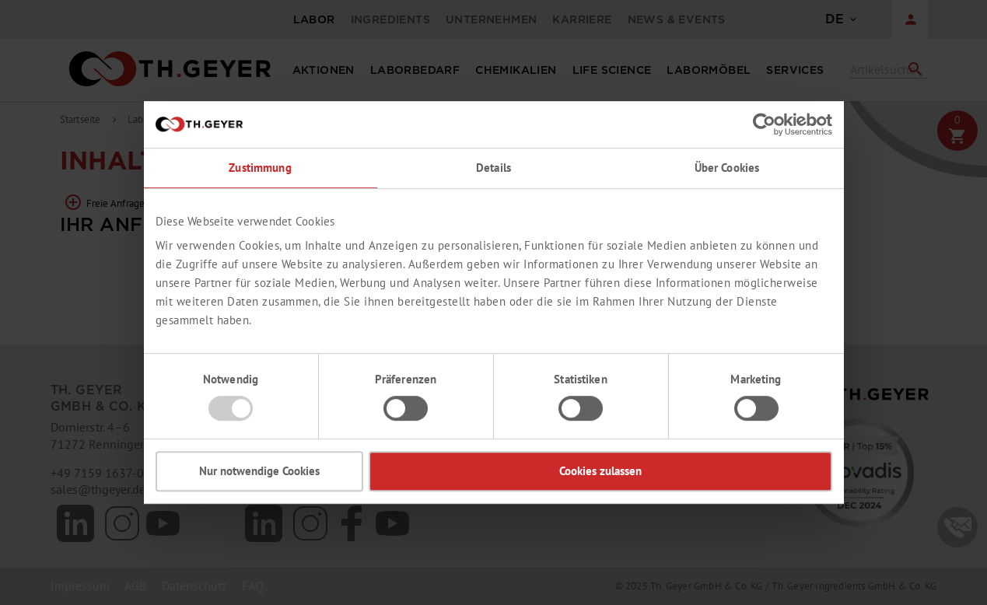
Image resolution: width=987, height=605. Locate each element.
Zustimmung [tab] (260, 167)
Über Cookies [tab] (727, 167)
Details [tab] (493, 167)
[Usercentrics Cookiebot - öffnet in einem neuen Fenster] (764, 124)
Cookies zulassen (600, 470)
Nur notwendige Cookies (259, 470)
